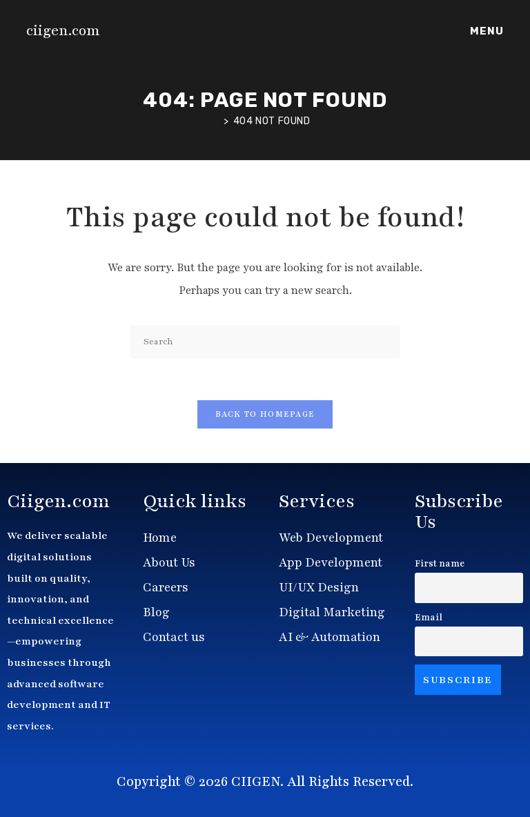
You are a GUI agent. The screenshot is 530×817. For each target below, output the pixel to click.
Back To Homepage (265, 414)
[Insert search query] (265, 342)
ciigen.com (63, 31)
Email (428, 617)
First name (439, 564)
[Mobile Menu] (485, 31)
